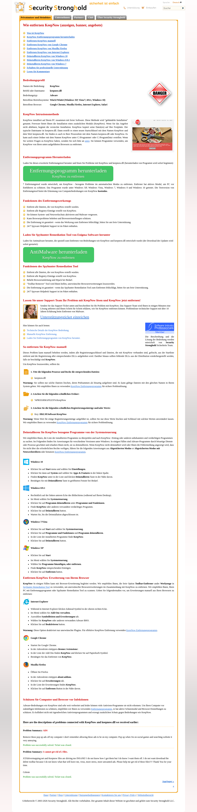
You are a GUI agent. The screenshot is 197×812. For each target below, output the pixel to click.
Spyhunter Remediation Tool (36, 587)
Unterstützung (71, 795)
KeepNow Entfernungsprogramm (86, 386)
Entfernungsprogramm (101, 709)
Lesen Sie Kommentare (38, 71)
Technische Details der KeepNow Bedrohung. (48, 330)
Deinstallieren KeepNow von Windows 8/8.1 (48, 60)
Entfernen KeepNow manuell (41, 40)
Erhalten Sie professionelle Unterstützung (47, 67)
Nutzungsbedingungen (89, 795)
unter (87, 141)
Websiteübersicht (146, 795)
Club (90, 17)
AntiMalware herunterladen (58, 255)
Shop (60, 795)
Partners (78, 17)
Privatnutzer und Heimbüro (36, 17)
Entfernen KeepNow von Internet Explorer (48, 52)
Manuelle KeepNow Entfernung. (42, 334)
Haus (45, 795)
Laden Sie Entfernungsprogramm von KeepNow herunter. (53, 338)
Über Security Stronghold (111, 17)
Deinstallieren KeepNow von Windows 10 (47, 56)
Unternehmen (62, 17)
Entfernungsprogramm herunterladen (68, 173)
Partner (53, 795)
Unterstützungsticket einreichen (64, 317)
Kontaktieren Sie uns (111, 795)
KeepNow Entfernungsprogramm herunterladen (51, 37)
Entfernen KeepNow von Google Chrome (47, 44)
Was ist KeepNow (35, 33)
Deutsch (177, 2)
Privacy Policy (129, 795)
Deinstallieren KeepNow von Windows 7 (46, 63)
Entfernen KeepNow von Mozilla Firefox (47, 48)
